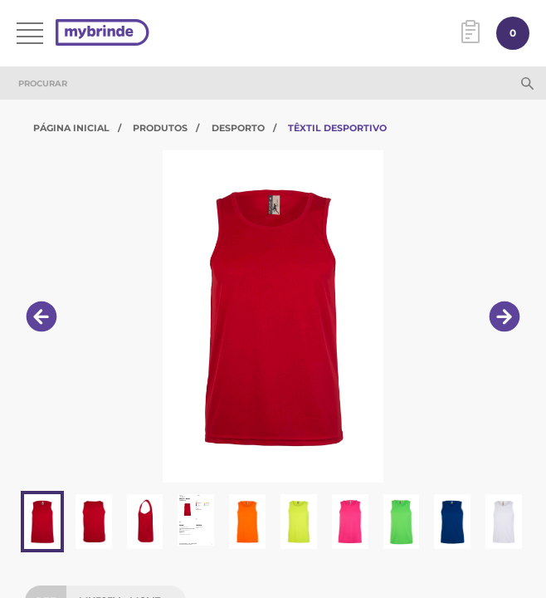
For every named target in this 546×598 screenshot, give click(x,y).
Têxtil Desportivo (337, 128)
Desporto (238, 128)
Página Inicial (71, 128)
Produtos (160, 128)
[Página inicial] (102, 33)
